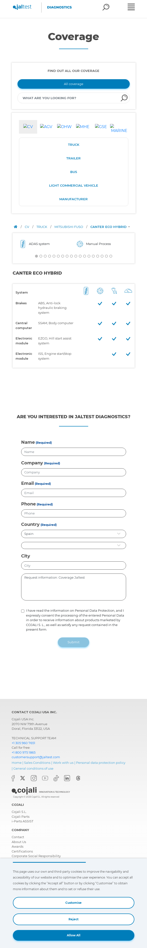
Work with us (63, 763)
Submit (73, 642)
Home (17, 763)
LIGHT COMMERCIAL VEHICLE (73, 185)
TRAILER (73, 158)
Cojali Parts (20, 816)
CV (27, 227)
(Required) (44, 442)
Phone (28, 504)
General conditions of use (33, 768)
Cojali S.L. (19, 812)
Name (28, 442)
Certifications (22, 851)
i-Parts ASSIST (22, 821)
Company (32, 463)
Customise (73, 903)
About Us (19, 842)
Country (30, 524)
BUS (73, 172)
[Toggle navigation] (132, 7)
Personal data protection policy (100, 763)
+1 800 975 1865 (23, 752)
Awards (17, 846)
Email (27, 483)
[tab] (28, 127)
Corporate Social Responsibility (36, 856)
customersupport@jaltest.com (36, 757)
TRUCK (73, 145)
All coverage (73, 84)
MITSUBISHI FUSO (69, 227)
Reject (73, 919)
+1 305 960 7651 (23, 743)
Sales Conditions (37, 763)
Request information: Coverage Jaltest (73, 587)
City (25, 556)
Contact (18, 837)
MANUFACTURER (73, 199)
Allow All (73, 935)
